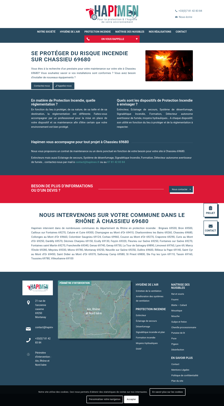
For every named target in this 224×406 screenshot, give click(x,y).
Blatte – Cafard (179, 305)
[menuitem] (46, 31)
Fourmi (174, 299)
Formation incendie (145, 337)
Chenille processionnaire (183, 327)
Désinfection (177, 349)
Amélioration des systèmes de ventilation (149, 298)
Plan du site (177, 381)
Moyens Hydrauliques (147, 343)
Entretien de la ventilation (149, 291)
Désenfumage (143, 326)
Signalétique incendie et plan (150, 332)
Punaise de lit (178, 333)
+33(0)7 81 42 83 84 (190, 10)
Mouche (175, 316)
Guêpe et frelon (179, 321)
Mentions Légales (180, 370)
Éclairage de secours (146, 321)
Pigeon (174, 344)
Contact (175, 364)
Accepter (131, 399)
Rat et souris (177, 294)
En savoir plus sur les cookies (167, 392)
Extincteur (141, 315)
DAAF (139, 348)
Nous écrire (185, 17)
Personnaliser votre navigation (104, 399)
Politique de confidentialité (184, 375)
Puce (173, 338)
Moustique (176, 310)
